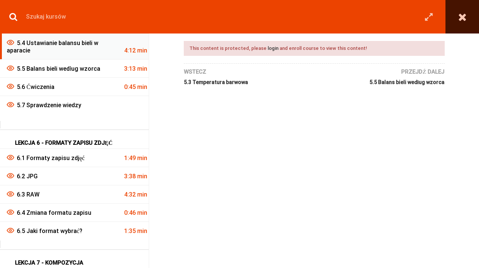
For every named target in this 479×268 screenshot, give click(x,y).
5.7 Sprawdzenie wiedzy (49, 105)
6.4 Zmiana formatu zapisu (54, 212)
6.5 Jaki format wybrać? (49, 230)
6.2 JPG (27, 176)
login (273, 48)
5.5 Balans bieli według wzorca (407, 82)
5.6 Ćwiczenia (35, 86)
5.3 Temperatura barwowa (216, 82)
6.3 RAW (28, 194)
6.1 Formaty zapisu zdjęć (51, 158)
